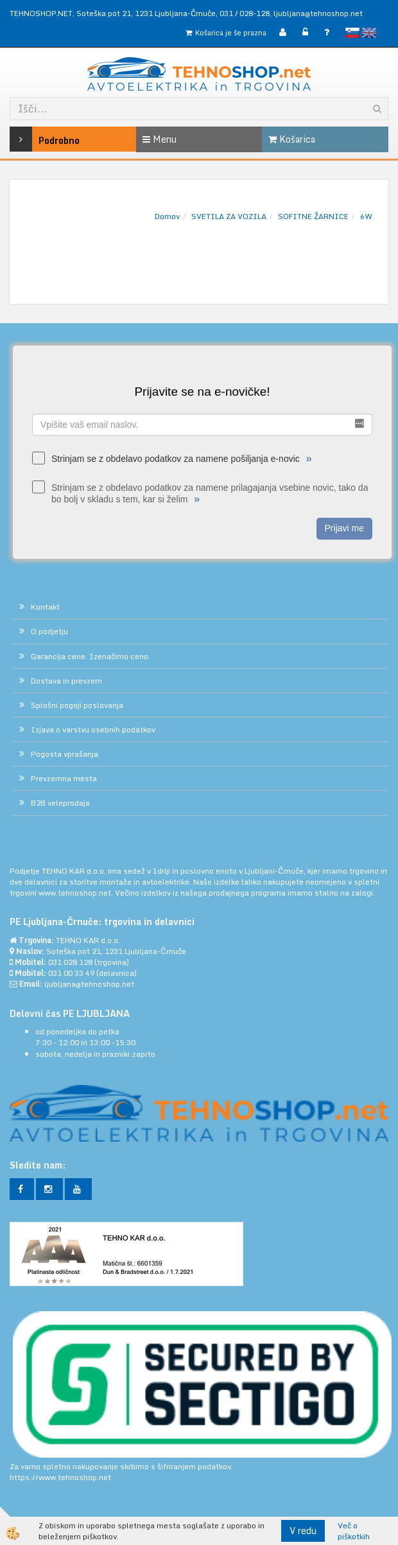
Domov (167, 216)
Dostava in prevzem (66, 681)
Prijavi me (344, 528)
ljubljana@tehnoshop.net (318, 13)
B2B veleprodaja (60, 803)
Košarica (291, 139)
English (369, 33)
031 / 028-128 (245, 13)
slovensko (352, 33)
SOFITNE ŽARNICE (313, 216)
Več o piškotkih (354, 1531)
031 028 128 (70, 962)
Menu (160, 139)
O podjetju (49, 631)
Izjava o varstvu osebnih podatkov (93, 729)
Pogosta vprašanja (64, 754)
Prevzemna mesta (64, 778)
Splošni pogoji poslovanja (77, 705)
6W (366, 216)
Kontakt (45, 607)
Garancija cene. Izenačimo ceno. (90, 656)
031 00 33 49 (71, 973)
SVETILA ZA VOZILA (228, 216)
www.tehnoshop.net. (77, 893)
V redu (303, 1530)
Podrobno (35, 139)
